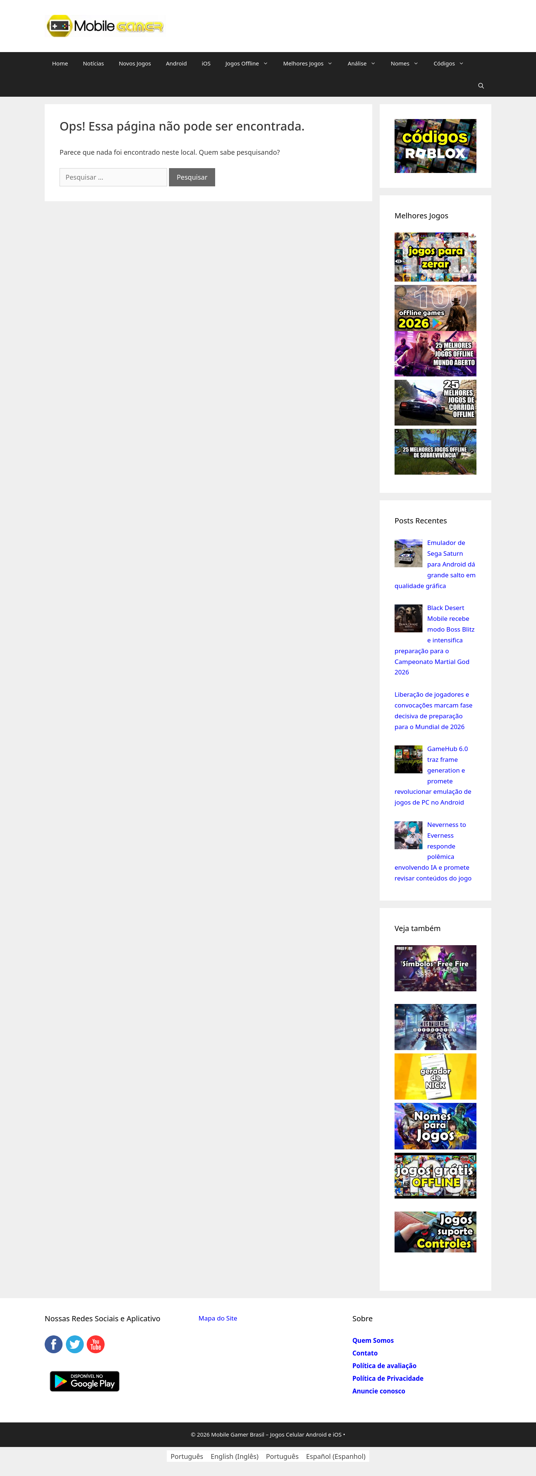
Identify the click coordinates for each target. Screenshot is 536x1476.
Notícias (93, 63)
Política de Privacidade (388, 1378)
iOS (206, 63)
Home (60, 63)
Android (176, 63)
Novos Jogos (135, 63)
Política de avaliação (384, 1365)
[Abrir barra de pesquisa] (481, 85)
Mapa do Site (217, 1318)
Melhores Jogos (311, 63)
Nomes (408, 63)
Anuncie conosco (378, 1391)
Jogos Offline (251, 63)
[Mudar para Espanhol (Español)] (335, 1456)
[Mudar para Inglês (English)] (234, 1456)
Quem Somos (373, 1340)
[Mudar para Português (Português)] (187, 1456)
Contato (365, 1353)
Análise (365, 63)
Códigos (453, 63)
